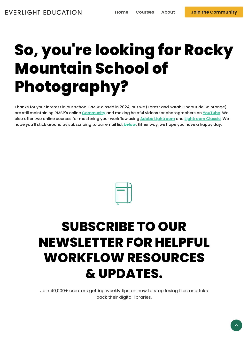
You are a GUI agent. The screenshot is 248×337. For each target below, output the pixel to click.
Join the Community (214, 12)
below (130, 124)
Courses (145, 12)
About (168, 12)
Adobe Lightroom (157, 118)
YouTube (211, 113)
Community (93, 113)
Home (121, 12)
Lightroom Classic (203, 118)
